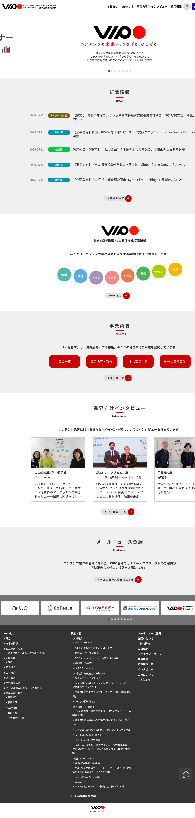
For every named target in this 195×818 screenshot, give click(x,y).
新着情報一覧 (145, 664)
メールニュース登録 (149, 633)
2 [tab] (112, 71)
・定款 (9, 662)
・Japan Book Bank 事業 (86, 777)
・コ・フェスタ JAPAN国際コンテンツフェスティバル (101, 729)
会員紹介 (11, 672)
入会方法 (145, 679)
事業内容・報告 (101, 361)
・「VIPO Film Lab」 (83, 668)
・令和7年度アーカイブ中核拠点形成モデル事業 (98, 786)
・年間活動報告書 (15, 717)
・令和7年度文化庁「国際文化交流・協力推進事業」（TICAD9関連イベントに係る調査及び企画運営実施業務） (101, 749)
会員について (145, 674)
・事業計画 (11, 702)
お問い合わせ (145, 638)
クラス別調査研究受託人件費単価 (24, 688)
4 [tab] (118, 71)
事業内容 (76, 633)
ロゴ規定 (143, 649)
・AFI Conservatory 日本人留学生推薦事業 (95, 658)
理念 (8, 638)
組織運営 (11, 658)
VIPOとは (9, 633)
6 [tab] (124, 71)
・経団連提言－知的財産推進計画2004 (26, 653)
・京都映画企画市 (82, 663)
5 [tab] (121, 71)
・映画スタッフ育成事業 (85, 653)
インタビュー (159, 6)
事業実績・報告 (14, 693)
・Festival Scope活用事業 (86, 739)
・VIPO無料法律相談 (83, 701)
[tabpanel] (120, 44)
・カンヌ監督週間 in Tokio (86, 734)
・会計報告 (11, 707)
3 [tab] (115, 71)
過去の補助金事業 (85, 796)
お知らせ (112, 6)
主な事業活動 (138, 361)
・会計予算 (11, 712)
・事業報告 (11, 697)
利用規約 (143, 659)
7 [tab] (128, 71)
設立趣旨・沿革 (14, 648)
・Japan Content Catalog (86, 762)
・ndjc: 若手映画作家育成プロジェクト (93, 647)
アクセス (11, 677)
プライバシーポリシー (151, 654)
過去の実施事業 (175, 361)
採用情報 (176, 6)
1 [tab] (109, 71)
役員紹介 (11, 667)
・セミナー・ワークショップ (88, 677)
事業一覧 (64, 361)
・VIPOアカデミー (82, 642)
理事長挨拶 (12, 643)
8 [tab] (131, 71)
